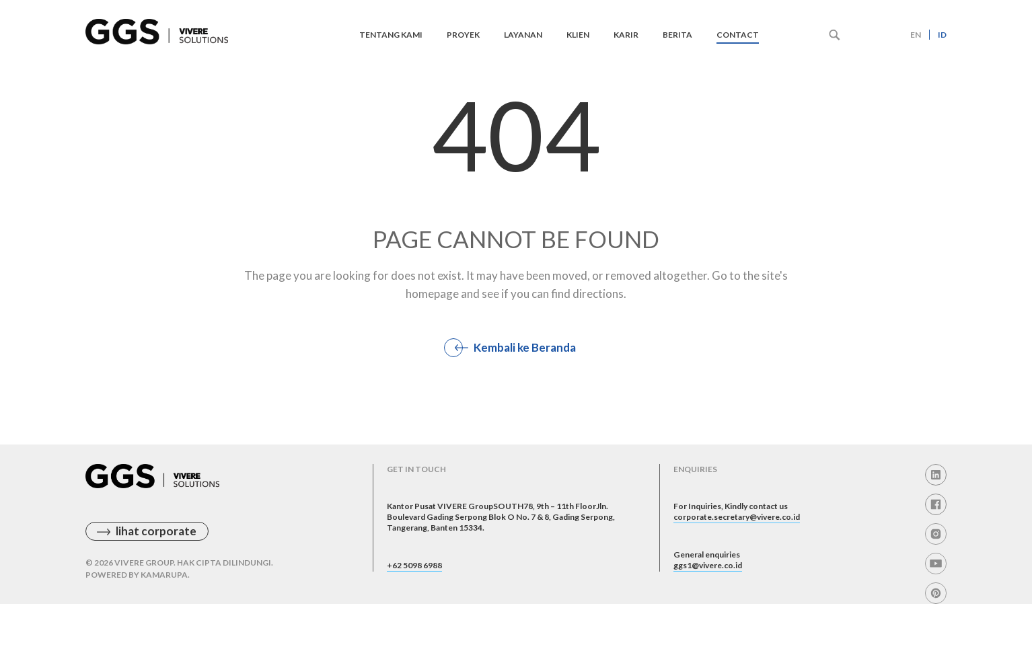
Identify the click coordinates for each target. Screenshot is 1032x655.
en (915, 35)
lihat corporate (156, 552)
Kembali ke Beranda (525, 347)
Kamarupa (164, 595)
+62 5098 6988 (426, 610)
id (942, 35)
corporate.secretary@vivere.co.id (759, 548)
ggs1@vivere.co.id (720, 610)
